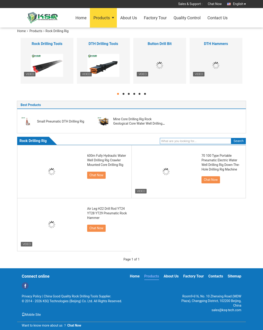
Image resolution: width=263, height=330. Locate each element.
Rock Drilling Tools (47, 44)
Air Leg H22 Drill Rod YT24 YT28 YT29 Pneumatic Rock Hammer (107, 213)
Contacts (215, 276)
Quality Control (187, 17)
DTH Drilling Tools (103, 44)
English (239, 4)
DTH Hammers (216, 44)
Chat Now (215, 4)
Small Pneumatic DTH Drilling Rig (60, 121)
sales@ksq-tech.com (226, 310)
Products (101, 17)
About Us (128, 17)
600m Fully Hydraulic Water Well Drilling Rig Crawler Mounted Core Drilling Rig (106, 160)
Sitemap (234, 276)
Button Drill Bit (160, 44)
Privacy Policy (31, 296)
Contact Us (217, 17)
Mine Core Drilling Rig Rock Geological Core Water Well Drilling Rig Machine (137, 123)
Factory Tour (155, 17)
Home (80, 17)
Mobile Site (31, 314)
